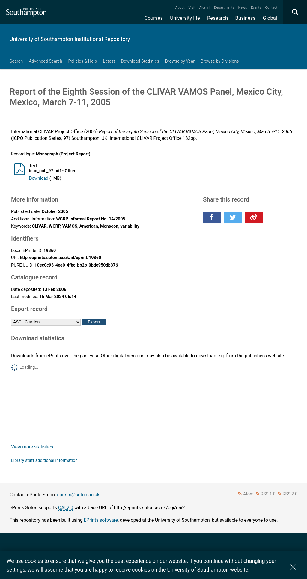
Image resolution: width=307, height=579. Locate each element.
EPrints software (101, 520)
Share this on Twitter (233, 217)
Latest (109, 61)
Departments (224, 7)
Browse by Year (180, 61)
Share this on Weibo (254, 217)
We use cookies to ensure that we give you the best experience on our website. (98, 561)
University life (185, 18)
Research (217, 18)
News (242, 7)
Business (245, 18)
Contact (271, 7)
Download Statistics (140, 61)
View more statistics (32, 447)
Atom (248, 494)
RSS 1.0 (268, 494)
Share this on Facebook (212, 217)
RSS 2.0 (290, 494)
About (180, 7)
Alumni (204, 7)
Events (256, 7)
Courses (154, 18)
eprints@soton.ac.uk (78, 495)
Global (270, 18)
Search (16, 61)
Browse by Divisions (220, 61)
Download (38, 178)
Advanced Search (45, 61)
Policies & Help (82, 61)
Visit (192, 7)
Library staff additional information (44, 460)
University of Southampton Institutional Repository (70, 39)
